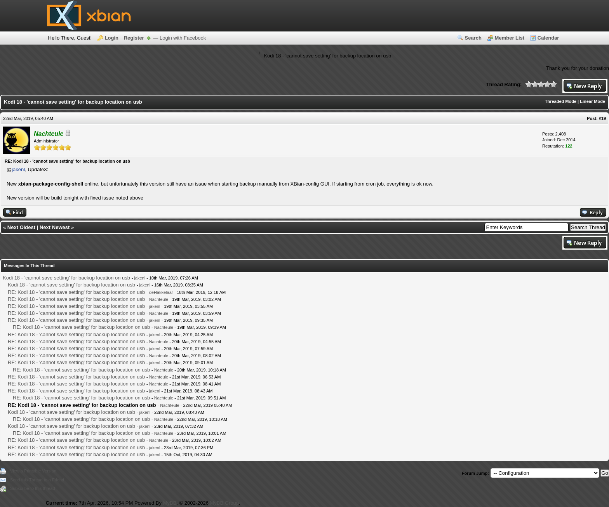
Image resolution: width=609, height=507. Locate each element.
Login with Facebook (183, 38)
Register (134, 38)
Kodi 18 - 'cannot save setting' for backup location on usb (66, 278)
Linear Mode (592, 101)
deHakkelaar (161, 292)
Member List (510, 38)
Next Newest (55, 227)
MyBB (170, 503)
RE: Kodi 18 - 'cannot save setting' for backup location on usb (76, 292)
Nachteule (159, 299)
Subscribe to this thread (32, 488)
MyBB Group (224, 503)
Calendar (548, 38)
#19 (602, 118)
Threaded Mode (560, 101)
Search (473, 38)
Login (111, 38)
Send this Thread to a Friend (37, 479)
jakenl (18, 169)
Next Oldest (21, 227)
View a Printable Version (33, 471)
